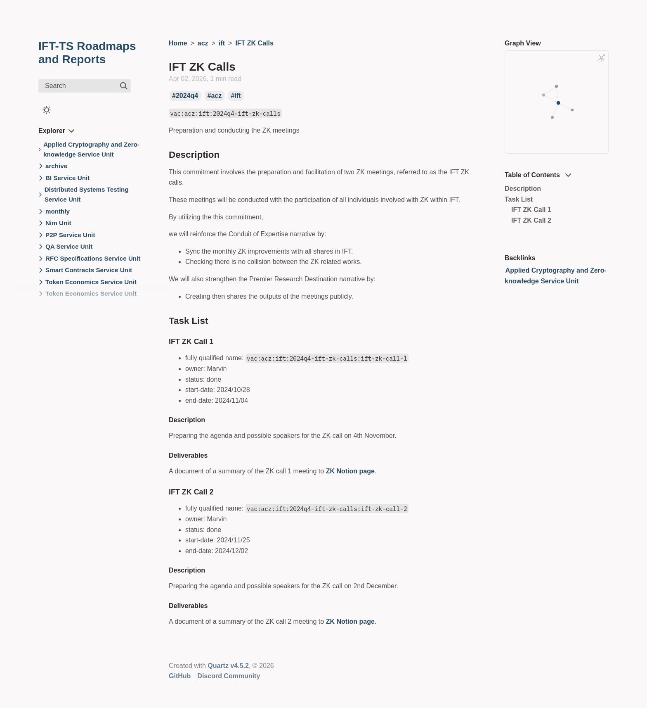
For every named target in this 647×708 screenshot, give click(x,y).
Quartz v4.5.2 (228, 665)
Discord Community (228, 675)
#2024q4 (185, 96)
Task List (519, 199)
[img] (124, 86)
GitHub (180, 675)
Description (523, 188)
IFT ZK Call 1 (531, 209)
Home (178, 43)
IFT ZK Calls (254, 43)
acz (203, 43)
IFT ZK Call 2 (531, 220)
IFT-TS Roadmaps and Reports (87, 53)
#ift (236, 96)
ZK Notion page (350, 471)
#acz (215, 96)
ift (222, 43)
